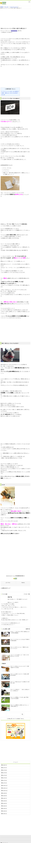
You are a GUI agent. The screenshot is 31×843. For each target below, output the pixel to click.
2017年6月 (5, 770)
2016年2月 (5, 811)
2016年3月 (5, 808)
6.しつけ (6, 6)
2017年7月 (5, 767)
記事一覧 (28, 628)
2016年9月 (5, 793)
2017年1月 (5, 782)
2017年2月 (5, 780)
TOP (1, 6)
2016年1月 (5, 813)
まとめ (3, 94)
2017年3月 (5, 777)
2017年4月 (5, 775)
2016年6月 (5, 800)
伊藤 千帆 (19, 30)
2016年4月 (5, 805)
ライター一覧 (27, 594)
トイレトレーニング (14, 6)
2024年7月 (5, 765)
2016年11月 (5, 788)
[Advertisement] (15, 18)
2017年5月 (5, 772)
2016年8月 (5, 795)
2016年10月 (5, 790)
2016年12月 (5, 785)
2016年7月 (5, 798)
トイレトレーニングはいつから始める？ (10, 91)
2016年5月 (5, 803)
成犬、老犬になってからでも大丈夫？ (9, 93)
